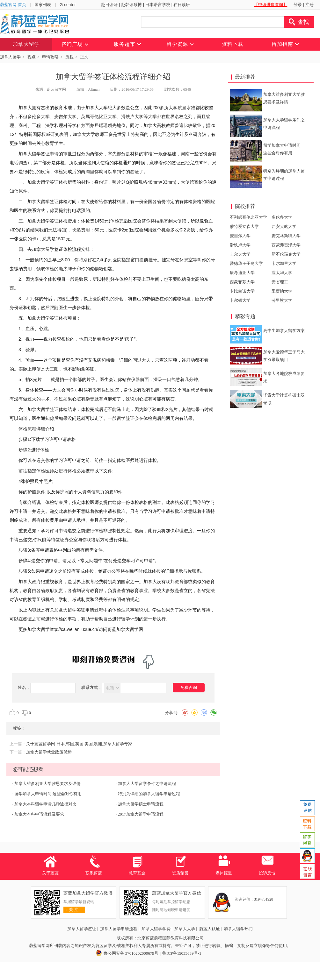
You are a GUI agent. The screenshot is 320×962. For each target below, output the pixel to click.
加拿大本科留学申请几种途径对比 (45, 804)
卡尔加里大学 (284, 263)
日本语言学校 (157, 4)
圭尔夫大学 (240, 254)
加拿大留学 (10, 56)
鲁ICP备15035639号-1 (181, 953)
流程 (69, 56)
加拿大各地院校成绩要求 (284, 377)
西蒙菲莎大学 (242, 281)
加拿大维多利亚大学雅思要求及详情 (47, 783)
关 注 (70, 909)
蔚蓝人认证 (209, 928)
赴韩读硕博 (131, 4)
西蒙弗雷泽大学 (286, 245)
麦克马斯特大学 (286, 235)
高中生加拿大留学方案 (284, 330)
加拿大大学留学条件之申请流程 (147, 783)
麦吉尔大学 (240, 235)
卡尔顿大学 (240, 300)
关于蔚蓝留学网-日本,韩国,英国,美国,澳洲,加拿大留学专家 (79, 743)
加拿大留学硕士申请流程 (141, 804)
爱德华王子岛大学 (246, 263)
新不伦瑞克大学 (286, 254)
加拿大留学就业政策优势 (49, 752)
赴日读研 (109, 4)
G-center (68, 4)
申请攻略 (50, 56)
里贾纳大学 (282, 291)
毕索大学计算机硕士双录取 (284, 399)
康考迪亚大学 (242, 272)
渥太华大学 (282, 272)
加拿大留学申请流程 (118, 928)
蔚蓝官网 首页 (13, 4)
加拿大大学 (184, 928)
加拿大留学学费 (156, 928)
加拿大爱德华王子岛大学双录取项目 (284, 356)
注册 (309, 4)
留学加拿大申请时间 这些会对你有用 (48, 793)
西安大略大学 (284, 226)
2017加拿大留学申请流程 (141, 814)
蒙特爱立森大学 (244, 226)
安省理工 (280, 281)
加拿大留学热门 (238, 928)
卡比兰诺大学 (242, 291)
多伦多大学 (282, 217)
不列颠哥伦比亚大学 (248, 217)
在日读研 (181, 4)
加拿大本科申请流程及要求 (39, 814)
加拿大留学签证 (81, 928)
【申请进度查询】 (270, 4)
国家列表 (42, 4)
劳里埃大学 (282, 300)
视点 (31, 56)
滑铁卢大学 (240, 245)
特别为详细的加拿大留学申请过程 (149, 793)
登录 (298, 4)
